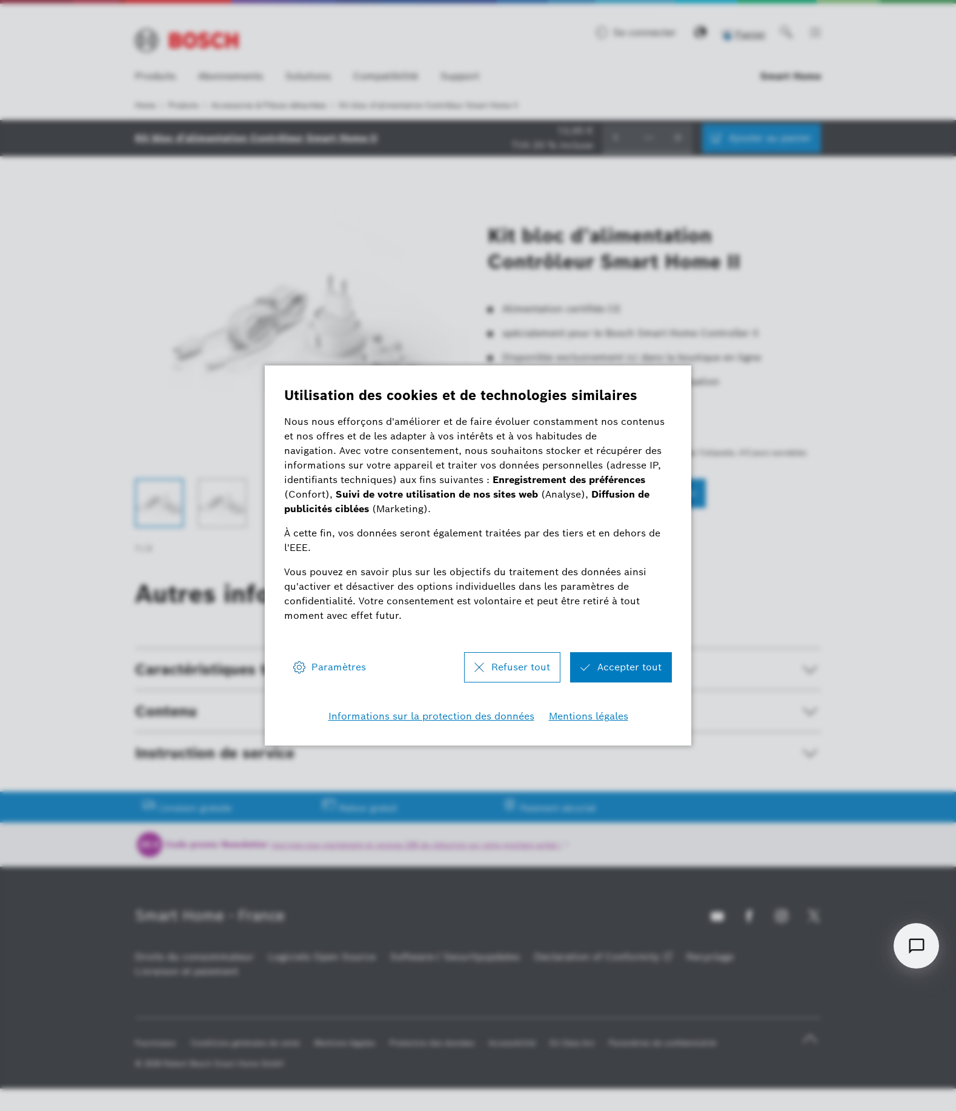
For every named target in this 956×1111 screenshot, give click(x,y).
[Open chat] (916, 946)
